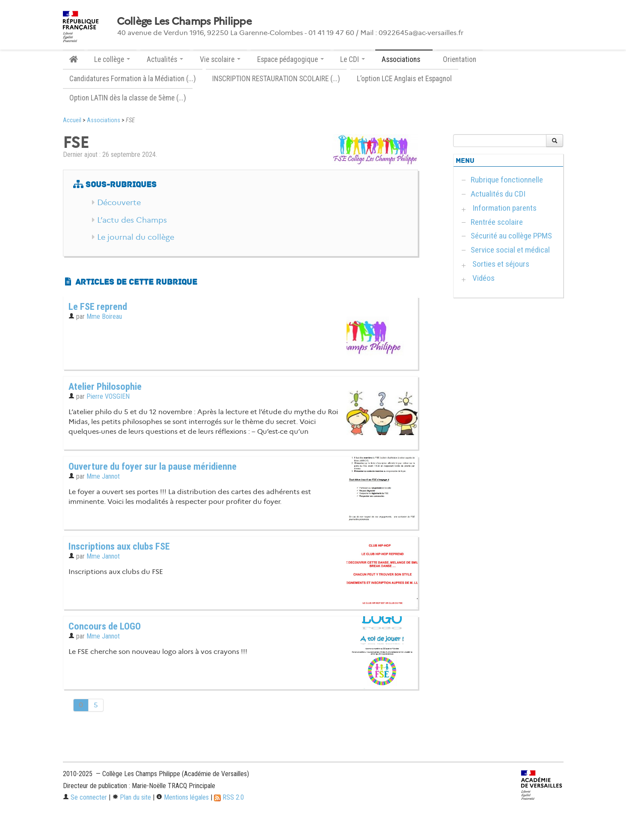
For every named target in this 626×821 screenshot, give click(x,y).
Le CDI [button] (352, 59)
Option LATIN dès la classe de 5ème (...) (127, 98)
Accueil (72, 120)
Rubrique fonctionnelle (506, 180)
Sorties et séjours (500, 264)
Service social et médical (509, 250)
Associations (103, 120)
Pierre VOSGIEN (108, 396)
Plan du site (131, 797)
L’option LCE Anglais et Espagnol (404, 78)
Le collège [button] (112, 59)
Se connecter (85, 797)
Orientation (459, 59)
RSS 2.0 (229, 797)
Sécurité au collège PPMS (510, 236)
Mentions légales (182, 797)
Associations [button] (404, 59)
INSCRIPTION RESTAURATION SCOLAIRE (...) (276, 78)
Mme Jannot (103, 476)
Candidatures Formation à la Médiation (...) (132, 78)
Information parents (504, 208)
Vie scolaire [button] (220, 59)
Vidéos (483, 278)
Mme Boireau (104, 316)
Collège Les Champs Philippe (184, 21)
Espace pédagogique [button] (290, 59)
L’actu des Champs (132, 220)
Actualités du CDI (497, 194)
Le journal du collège (135, 237)
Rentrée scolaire (496, 222)
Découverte (119, 202)
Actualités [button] (165, 59)
